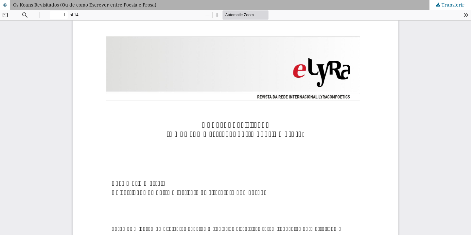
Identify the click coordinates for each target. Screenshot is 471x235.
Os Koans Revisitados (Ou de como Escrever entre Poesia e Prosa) (84, 5)
